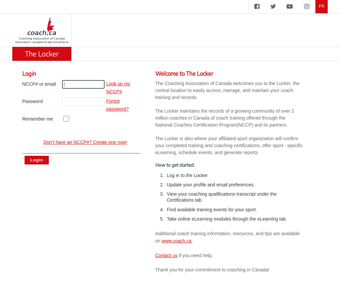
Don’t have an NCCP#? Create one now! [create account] (85, 142)
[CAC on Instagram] (306, 6)
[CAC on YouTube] (290, 6)
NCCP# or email (39, 84)
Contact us (166, 255)
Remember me (37, 119)
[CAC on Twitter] (273, 6)
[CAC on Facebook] (257, 6)
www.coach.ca (176, 240)
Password (32, 101)
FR (321, 6)
